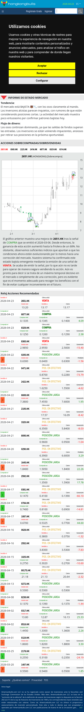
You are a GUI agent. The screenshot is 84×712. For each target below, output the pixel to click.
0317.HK (25, 610)
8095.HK (25, 435)
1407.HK (25, 664)
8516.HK (25, 624)
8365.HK (25, 341)
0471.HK (25, 368)
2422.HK (25, 381)
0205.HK (25, 354)
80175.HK (26, 570)
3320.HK (25, 422)
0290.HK (25, 449)
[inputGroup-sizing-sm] (66, 11)
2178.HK (25, 651)
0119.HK (25, 637)
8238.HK (25, 597)
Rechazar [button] (42, 73)
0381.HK (25, 489)
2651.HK (25, 300)
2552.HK (25, 543)
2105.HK (25, 408)
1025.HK (25, 556)
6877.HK (25, 314)
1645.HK (25, 462)
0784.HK (25, 503)
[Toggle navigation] (3, 11)
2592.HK (25, 476)
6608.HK (25, 395)
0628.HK (25, 529)
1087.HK (25, 516)
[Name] (80, 11)
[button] (79, 4)
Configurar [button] (42, 80)
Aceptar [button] (42, 65)
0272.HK (25, 583)
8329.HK (25, 327)
